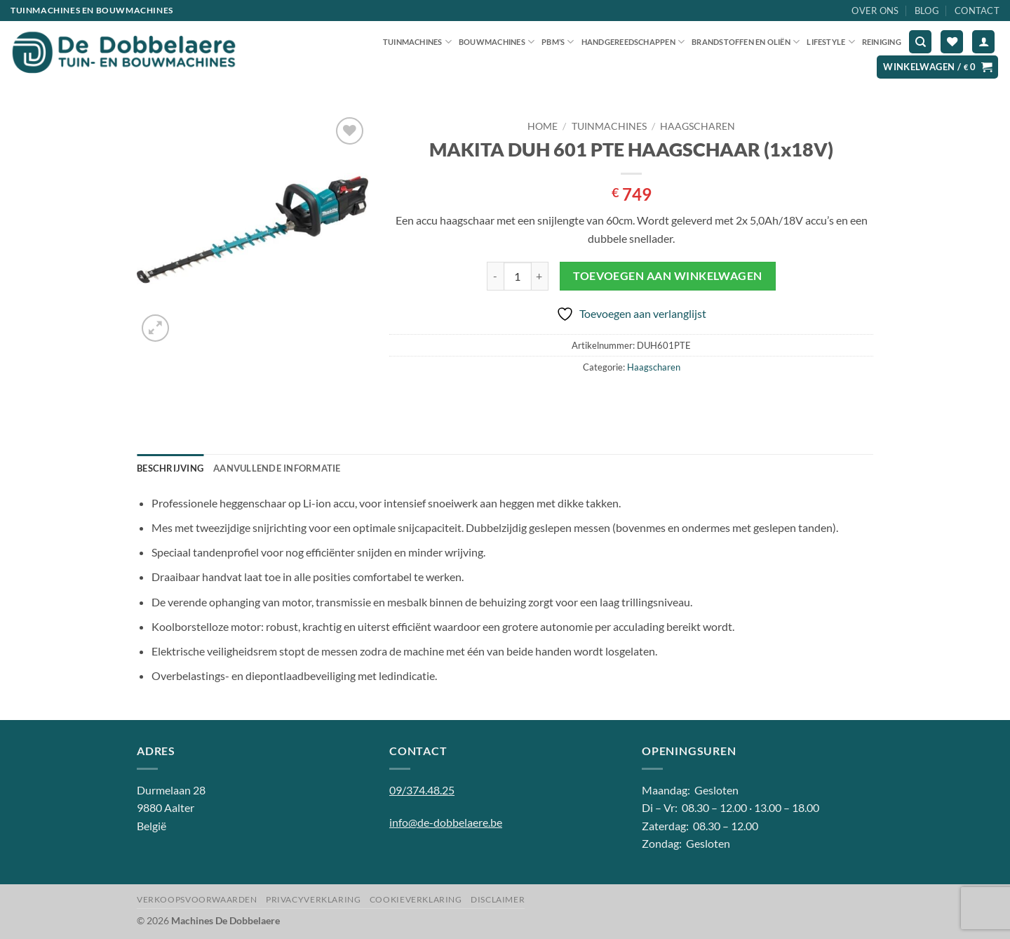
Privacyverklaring (313, 899)
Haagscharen (697, 126)
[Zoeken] (920, 41)
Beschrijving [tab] (170, 468)
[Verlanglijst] (952, 41)
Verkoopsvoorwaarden (197, 899)
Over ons (874, 10)
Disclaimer (498, 899)
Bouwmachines (496, 41)
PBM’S (557, 41)
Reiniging (881, 41)
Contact (977, 10)
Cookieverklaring (416, 899)
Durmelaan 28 (171, 790)
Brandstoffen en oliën (746, 41)
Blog (927, 10)
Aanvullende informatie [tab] (277, 468)
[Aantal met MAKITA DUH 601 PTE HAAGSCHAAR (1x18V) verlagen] (495, 276)
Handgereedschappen (633, 41)
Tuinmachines (417, 41)
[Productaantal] (518, 276)
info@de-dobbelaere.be (445, 822)
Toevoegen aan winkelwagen (667, 275)
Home (542, 126)
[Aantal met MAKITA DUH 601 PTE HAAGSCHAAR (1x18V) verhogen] (540, 276)
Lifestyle (830, 41)
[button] (983, 41)
